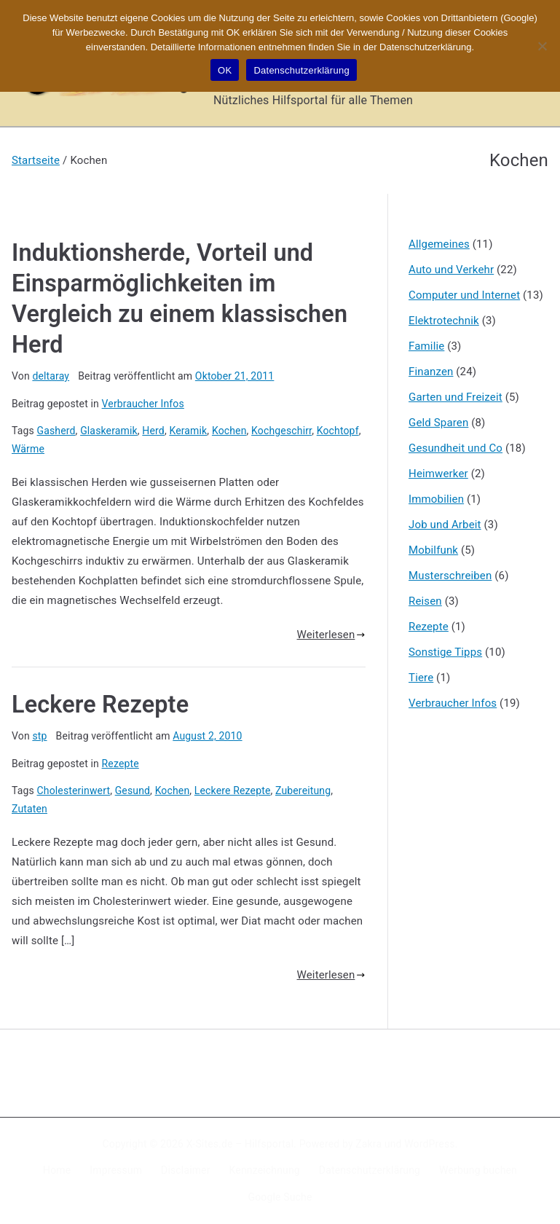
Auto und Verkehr (451, 269)
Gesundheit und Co (455, 448)
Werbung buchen (478, 1170)
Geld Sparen (438, 422)
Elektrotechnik (444, 320)
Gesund (132, 790)
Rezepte (120, 763)
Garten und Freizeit (455, 397)
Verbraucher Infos (143, 403)
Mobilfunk (433, 550)
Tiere (421, 677)
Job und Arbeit (445, 524)
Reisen (425, 601)
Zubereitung (303, 790)
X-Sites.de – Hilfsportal (239, 1144)
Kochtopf (338, 430)
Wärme (28, 449)
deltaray (50, 376)
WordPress (429, 1144)
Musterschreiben (450, 575)
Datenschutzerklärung (369, 1170)
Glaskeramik (109, 430)
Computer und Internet (464, 295)
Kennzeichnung (264, 1170)
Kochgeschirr (281, 430)
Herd (153, 430)
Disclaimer (185, 1170)
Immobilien (436, 499)
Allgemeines (439, 244)
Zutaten (29, 809)
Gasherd (56, 430)
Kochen (229, 430)
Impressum (116, 1170)
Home (57, 1170)
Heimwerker (438, 473)
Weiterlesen (331, 634)
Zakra (368, 1144)
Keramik (188, 430)
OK (225, 70)
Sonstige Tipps (445, 652)
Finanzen (431, 371)
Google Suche (280, 1197)
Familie (426, 346)
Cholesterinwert (74, 790)
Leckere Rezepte (100, 704)
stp (39, 736)
